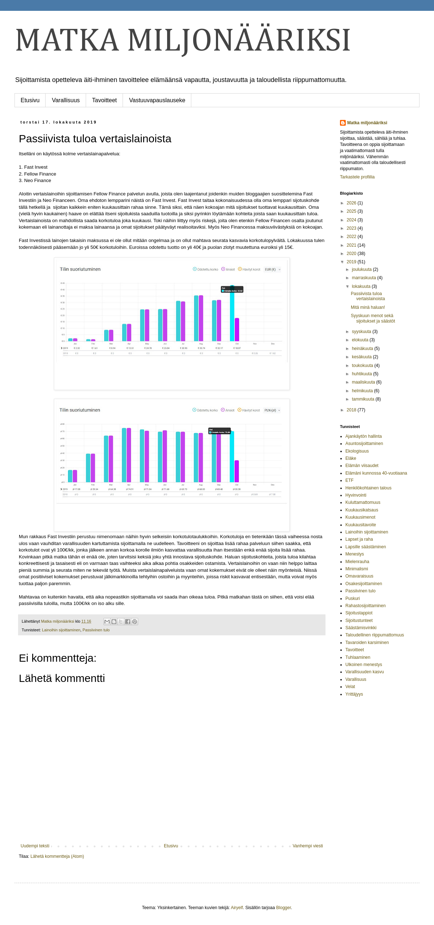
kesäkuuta (362, 356)
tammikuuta (363, 399)
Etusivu (30, 100)
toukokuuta (363, 365)
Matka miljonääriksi (367, 122)
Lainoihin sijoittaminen (61, 630)
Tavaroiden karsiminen (367, 642)
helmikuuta (363, 390)
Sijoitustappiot (359, 612)
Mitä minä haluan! (368, 307)
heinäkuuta (363, 348)
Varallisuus (66, 100)
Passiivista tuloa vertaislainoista (368, 296)
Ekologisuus (357, 451)
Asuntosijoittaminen (364, 443)
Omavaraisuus (359, 576)
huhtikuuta (362, 373)
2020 (352, 253)
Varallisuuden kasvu (364, 671)
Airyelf (237, 907)
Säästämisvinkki (360, 627)
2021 (352, 245)
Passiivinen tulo (96, 630)
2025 (352, 211)
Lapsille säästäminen (365, 546)
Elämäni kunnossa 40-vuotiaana (376, 473)
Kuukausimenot (360, 517)
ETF (349, 480)
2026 (352, 203)
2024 (352, 219)
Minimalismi (356, 568)
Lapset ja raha (359, 539)
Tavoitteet (104, 100)
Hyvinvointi (355, 495)
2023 (352, 228)
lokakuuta (362, 286)
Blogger (283, 907)
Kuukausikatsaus (361, 510)
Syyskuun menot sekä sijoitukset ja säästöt (373, 318)
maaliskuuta (364, 382)
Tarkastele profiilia (357, 177)
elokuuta (361, 339)
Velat (350, 686)
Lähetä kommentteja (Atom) (57, 856)
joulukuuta (362, 269)
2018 (352, 409)
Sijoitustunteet (359, 620)
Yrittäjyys (354, 694)
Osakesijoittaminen (363, 583)
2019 (352, 261)
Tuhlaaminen (357, 657)
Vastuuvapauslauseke (157, 100)
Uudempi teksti (35, 845)
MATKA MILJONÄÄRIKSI (183, 41)
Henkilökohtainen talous (368, 487)
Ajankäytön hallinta (363, 436)
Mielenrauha (357, 561)
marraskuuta (364, 277)
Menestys (354, 554)
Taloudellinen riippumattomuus (374, 634)
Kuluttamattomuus (362, 502)
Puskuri (352, 598)
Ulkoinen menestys (363, 664)
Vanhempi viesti (308, 845)
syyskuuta (362, 331)
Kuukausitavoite (360, 524)
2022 (352, 236)
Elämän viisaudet (361, 465)
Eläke (350, 458)
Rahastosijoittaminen (365, 605)
